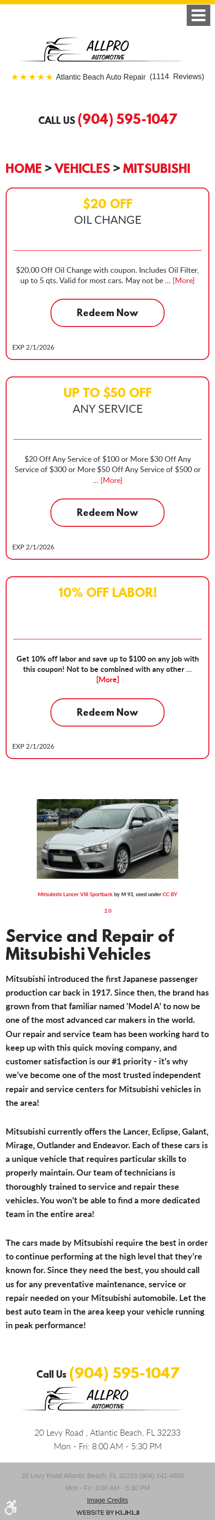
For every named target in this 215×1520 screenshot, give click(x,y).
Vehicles (82, 168)
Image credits (107, 1500)
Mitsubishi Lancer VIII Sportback (75, 894)
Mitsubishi (156, 168)
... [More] (179, 280)
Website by (107, 1512)
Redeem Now (107, 312)
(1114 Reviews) (130, 77)
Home (24, 168)
